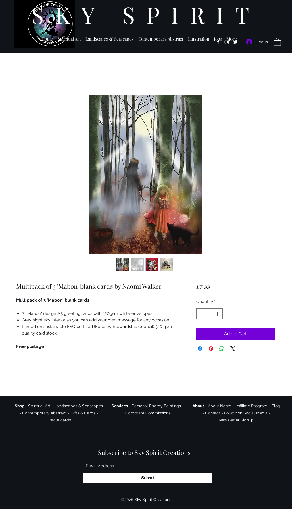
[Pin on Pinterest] (211, 348)
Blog (276, 406)
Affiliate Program (251, 406)
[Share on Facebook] (200, 348)
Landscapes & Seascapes (78, 406)
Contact (213, 413)
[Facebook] (218, 42)
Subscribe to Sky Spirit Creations (144, 452)
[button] (69, 36)
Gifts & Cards (83, 413)
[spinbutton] (209, 314)
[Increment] (218, 314)
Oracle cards (59, 420)
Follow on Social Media (246, 413)
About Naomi (220, 406)
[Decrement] (201, 314)
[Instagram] (227, 42)
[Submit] (147, 478)
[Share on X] (232, 348)
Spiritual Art (39, 406)
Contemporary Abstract (44, 413)
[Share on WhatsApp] (221, 348)
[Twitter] (235, 42)
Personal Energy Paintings (156, 406)
